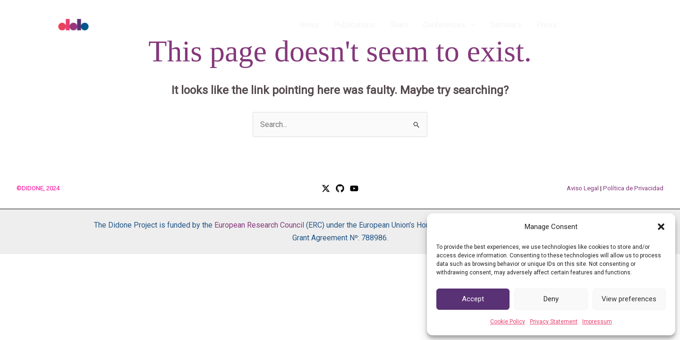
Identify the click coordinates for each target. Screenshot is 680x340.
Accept (473, 299)
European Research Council (259, 225)
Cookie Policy (507, 321)
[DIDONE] (94, 24)
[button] (661, 226)
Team (399, 24)
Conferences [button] (449, 25)
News (309, 24)
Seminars (505, 24)
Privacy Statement (554, 321)
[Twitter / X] (326, 188)
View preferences (629, 299)
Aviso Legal (583, 188)
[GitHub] (340, 188)
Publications (354, 24)
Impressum (597, 321)
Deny (551, 299)
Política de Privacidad (633, 188)
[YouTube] (354, 188)
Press (546, 24)
